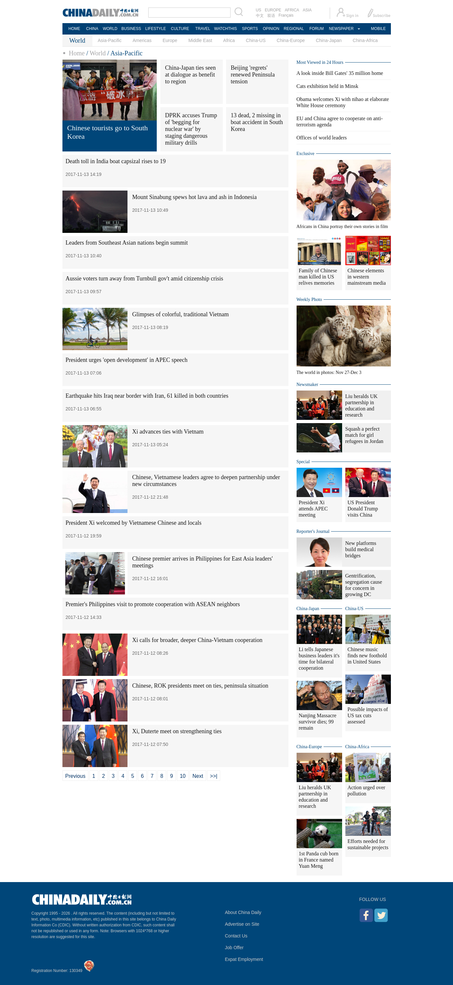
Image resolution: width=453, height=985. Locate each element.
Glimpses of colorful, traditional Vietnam (180, 314)
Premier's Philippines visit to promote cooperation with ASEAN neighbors (153, 604)
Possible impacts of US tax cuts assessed (368, 715)
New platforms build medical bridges (361, 549)
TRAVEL (202, 28)
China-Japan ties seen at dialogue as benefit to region (190, 74)
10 (183, 776)
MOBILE (378, 28)
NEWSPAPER (341, 28)
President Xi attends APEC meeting (313, 509)
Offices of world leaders (322, 137)
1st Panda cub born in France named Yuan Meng (319, 860)
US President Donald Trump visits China (363, 509)
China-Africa (365, 40)
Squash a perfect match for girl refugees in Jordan (364, 435)
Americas (142, 40)
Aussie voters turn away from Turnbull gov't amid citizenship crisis (144, 278)
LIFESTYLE (155, 28)
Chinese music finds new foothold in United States (367, 655)
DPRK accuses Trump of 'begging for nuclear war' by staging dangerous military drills (191, 129)
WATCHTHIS (225, 28)
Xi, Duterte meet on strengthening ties (177, 731)
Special (303, 461)
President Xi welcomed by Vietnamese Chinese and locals (134, 523)
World (98, 53)
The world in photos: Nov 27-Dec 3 (329, 372)
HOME (74, 28)
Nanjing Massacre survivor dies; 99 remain (318, 722)
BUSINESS (131, 28)
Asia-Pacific (110, 40)
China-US (256, 40)
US (258, 10)
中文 (260, 15)
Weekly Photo (309, 299)
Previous (75, 776)
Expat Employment (244, 959)
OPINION (271, 28)
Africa (229, 40)
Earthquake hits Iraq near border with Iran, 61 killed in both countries (147, 396)
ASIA (307, 10)
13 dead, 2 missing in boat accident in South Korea (257, 122)
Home (77, 53)
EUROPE (273, 10)
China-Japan (328, 40)
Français (286, 15)
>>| (214, 776)
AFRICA (292, 10)
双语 (271, 15)
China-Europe (291, 40)
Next (198, 776)
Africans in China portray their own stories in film (342, 226)
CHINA (92, 28)
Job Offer (234, 947)
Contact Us (236, 935)
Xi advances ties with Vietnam (168, 431)
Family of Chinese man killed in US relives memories (318, 277)
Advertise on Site (242, 924)
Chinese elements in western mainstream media (367, 277)
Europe (170, 40)
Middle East (200, 40)
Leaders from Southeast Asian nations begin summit (127, 242)
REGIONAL (294, 28)
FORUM (317, 28)
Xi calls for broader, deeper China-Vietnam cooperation (197, 640)
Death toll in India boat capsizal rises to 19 (116, 161)
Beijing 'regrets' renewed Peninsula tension (253, 74)
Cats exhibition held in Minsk (327, 86)
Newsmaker (307, 384)
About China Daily (243, 912)
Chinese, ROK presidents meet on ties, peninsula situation (200, 685)
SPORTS (250, 28)
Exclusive (305, 153)
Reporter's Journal (313, 531)
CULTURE (180, 28)
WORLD (110, 28)
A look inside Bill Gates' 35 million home (340, 73)
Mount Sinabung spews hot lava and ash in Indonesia (194, 197)
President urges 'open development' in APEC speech (127, 360)
